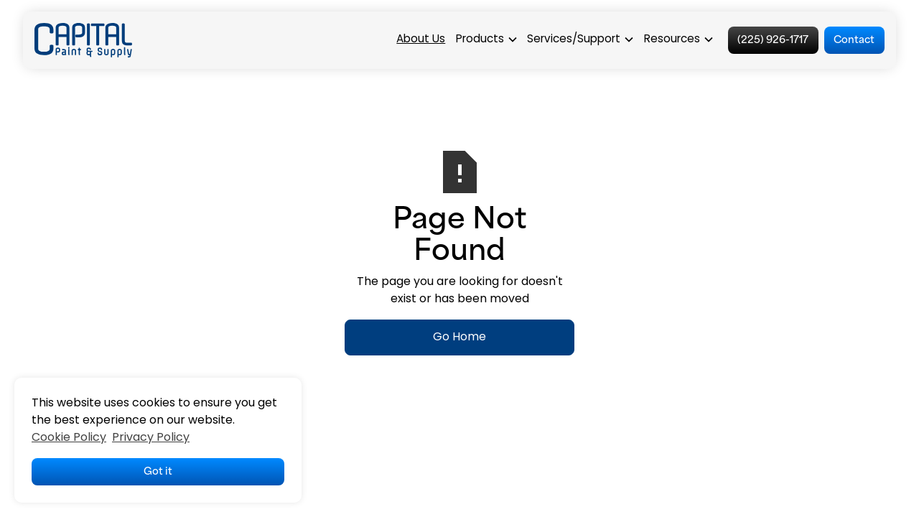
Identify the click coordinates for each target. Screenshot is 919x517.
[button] (487, 40)
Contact (854, 38)
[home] (83, 40)
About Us (420, 40)
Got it (158, 470)
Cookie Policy (69, 438)
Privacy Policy (151, 438)
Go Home (459, 337)
